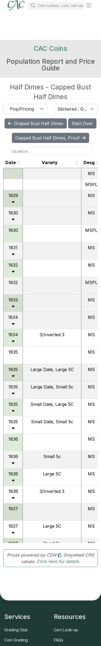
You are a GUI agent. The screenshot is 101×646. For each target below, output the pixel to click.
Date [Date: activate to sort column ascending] (10, 162)
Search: (52, 151)
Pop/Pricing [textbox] (22, 109)
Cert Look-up (66, 630)
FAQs (58, 640)
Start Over (82, 123)
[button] (88, 5)
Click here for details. (58, 561)
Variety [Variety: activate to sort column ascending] (50, 162)
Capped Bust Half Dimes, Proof (50, 138)
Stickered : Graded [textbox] (72, 109)
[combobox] (25, 109)
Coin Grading (16, 640)
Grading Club (16, 630)
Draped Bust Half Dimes (35, 123)
